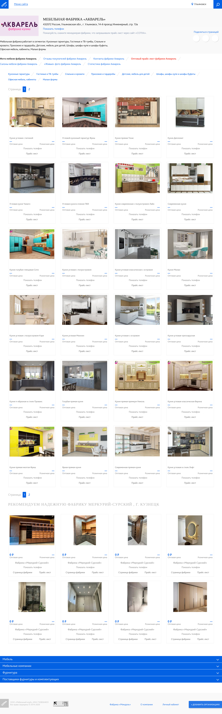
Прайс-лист (32, 153)
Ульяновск (200, 4)
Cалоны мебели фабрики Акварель (18, 64)
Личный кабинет (170, 704)
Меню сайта (21, 4)
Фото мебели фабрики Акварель (18, 58)
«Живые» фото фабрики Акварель (62, 64)
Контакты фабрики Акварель (108, 58)
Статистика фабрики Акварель (104, 64)
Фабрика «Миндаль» (120, 704)
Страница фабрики (23, 572)
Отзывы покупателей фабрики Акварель (65, 58)
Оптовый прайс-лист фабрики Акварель (153, 58)
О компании (146, 704)
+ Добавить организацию (205, 704)
